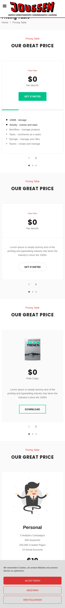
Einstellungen (32, 600)
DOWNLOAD (32, 409)
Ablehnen (32, 590)
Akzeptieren (32, 580)
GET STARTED (32, 96)
